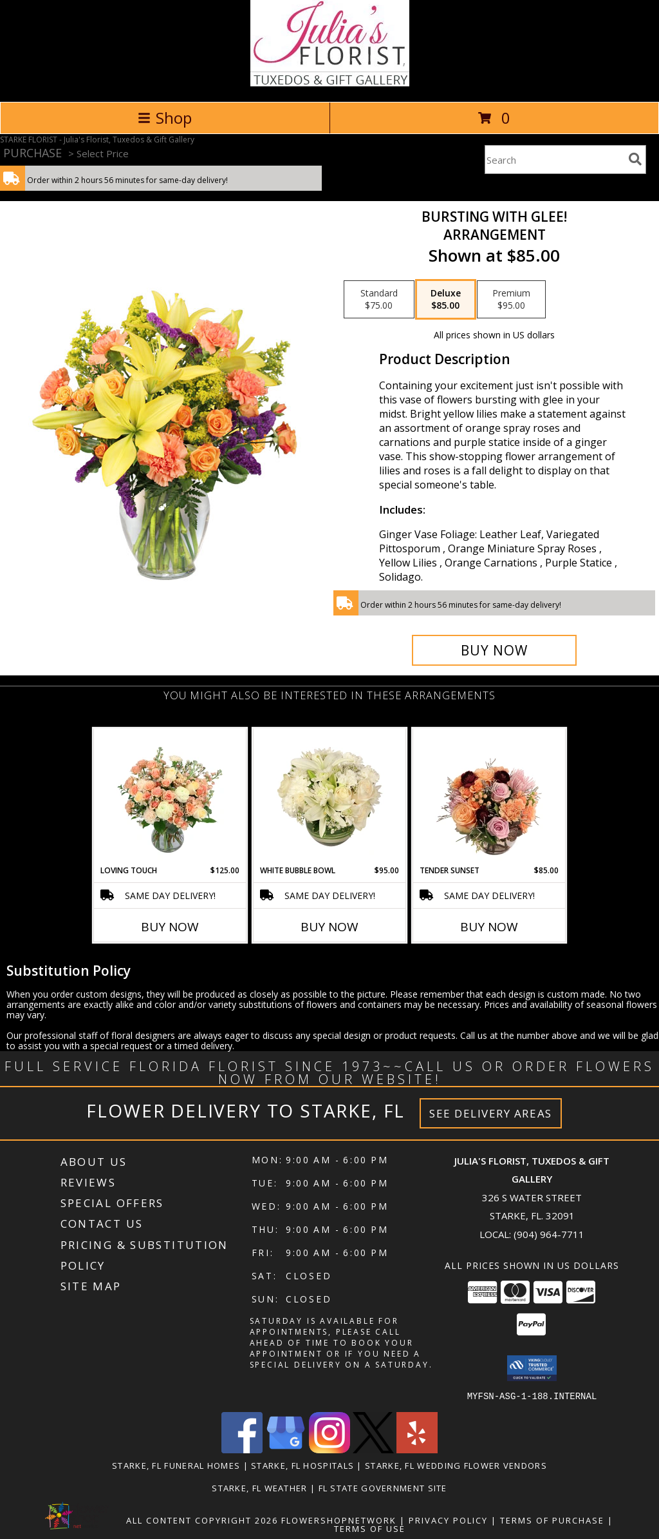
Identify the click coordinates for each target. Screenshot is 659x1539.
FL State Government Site (383, 1487)
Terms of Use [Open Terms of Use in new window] (369, 1528)
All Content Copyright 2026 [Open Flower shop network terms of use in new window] (202, 1519)
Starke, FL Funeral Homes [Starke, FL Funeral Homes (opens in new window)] (176, 1465)
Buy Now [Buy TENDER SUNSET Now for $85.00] (489, 926)
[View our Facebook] (242, 1449)
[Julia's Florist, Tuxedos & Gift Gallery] (329, 83)
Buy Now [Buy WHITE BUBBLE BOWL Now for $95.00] (329, 926)
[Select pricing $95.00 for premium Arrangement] (511, 299)
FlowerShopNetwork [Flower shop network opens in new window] (338, 1519)
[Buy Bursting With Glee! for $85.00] (494, 650)
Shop (165, 117)
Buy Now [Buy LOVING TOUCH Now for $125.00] (170, 926)
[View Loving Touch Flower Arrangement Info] (170, 796)
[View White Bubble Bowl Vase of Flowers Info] (330, 796)
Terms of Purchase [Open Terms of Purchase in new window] (552, 1519)
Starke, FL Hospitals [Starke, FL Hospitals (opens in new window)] (302, 1465)
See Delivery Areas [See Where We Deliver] (490, 1113)
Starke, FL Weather (259, 1487)
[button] (532, 1368)
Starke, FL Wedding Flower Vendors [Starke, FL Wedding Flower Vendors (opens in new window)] (456, 1465)
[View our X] (373, 1449)
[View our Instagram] (329, 1449)
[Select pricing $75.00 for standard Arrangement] (379, 299)
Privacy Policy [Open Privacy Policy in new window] (448, 1519)
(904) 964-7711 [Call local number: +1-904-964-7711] (549, 1234)
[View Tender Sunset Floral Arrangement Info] (489, 796)
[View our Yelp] (417, 1449)
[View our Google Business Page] (285, 1449)
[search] (635, 159)
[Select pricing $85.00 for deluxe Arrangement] (445, 299)
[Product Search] (554, 159)
